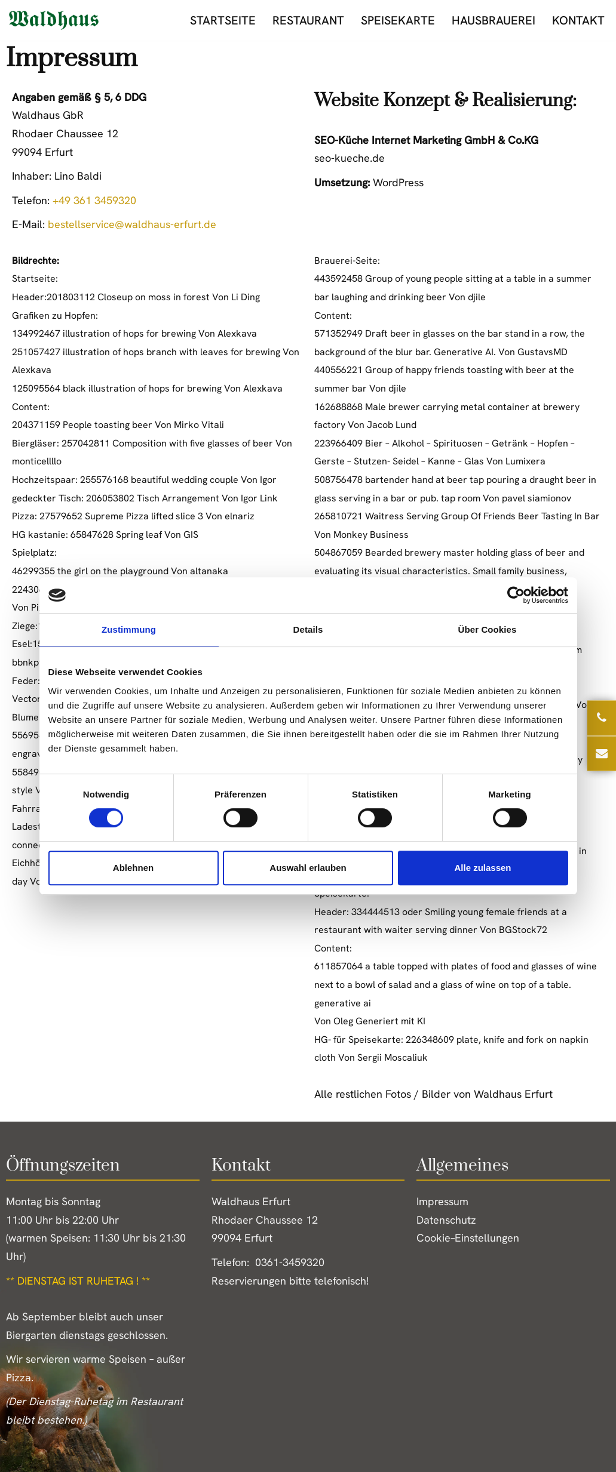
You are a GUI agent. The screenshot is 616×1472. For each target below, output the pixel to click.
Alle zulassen (482, 868)
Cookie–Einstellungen (467, 1238)
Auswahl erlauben (307, 868)
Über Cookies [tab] (487, 629)
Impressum (442, 1201)
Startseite (223, 20)
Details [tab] (308, 629)
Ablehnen (133, 868)
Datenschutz (446, 1220)
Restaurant (308, 20)
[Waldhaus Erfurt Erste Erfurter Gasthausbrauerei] (54, 20)
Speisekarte (398, 20)
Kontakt (578, 20)
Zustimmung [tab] (129, 629)
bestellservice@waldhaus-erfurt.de (132, 224)
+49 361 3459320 (94, 200)
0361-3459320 (289, 1262)
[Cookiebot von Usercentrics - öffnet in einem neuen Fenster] (516, 595)
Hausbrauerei (493, 20)
